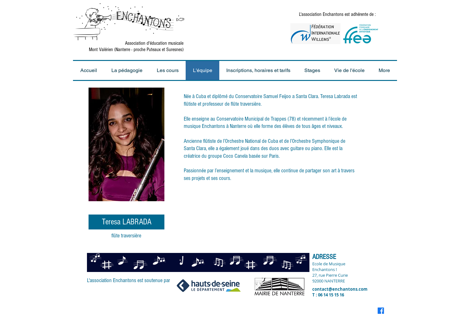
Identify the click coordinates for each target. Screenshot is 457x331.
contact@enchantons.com (340, 289)
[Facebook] (381, 311)
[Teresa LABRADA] (126, 222)
